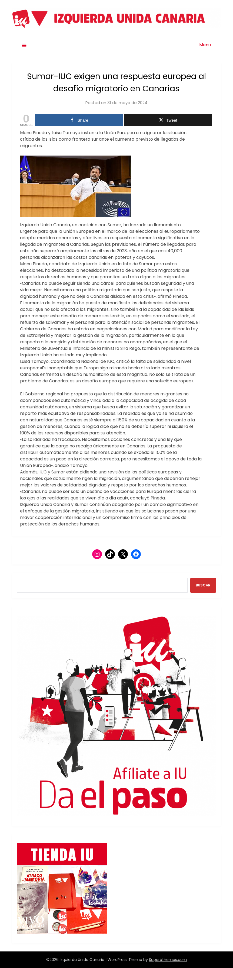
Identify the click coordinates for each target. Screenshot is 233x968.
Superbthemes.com (168, 959)
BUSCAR (203, 585)
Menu (205, 45)
